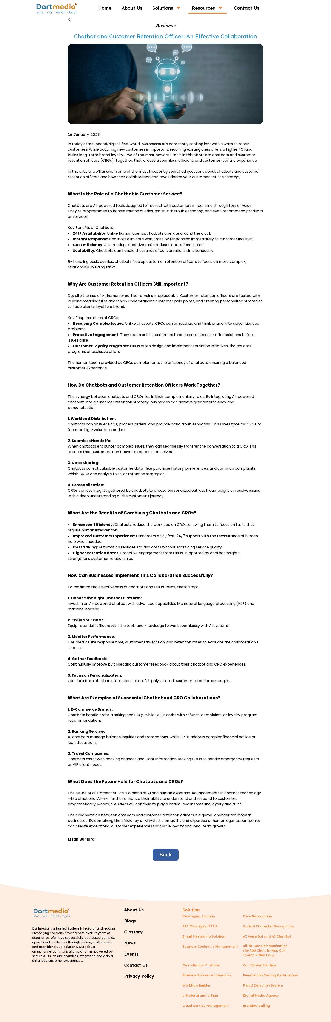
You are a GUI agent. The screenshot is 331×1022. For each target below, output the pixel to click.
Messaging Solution (199, 916)
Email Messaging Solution (204, 936)
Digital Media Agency (261, 995)
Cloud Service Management (206, 1006)
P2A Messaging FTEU (200, 926)
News (130, 943)
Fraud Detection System (263, 985)
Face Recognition (257, 916)
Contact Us (246, 8)
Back (166, 855)
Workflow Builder (197, 985)
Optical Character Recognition (268, 926)
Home (104, 8)
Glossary (133, 932)
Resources (208, 8)
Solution (191, 910)
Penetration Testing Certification (270, 975)
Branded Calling (256, 1006)
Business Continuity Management (210, 946)
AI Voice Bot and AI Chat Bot (267, 936)
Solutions (167, 8)
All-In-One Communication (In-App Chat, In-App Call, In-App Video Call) (265, 950)
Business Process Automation (207, 975)
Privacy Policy (139, 976)
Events (131, 954)
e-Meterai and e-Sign (200, 995)
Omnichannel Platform (201, 965)
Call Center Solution (259, 965)
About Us (132, 8)
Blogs (130, 921)
